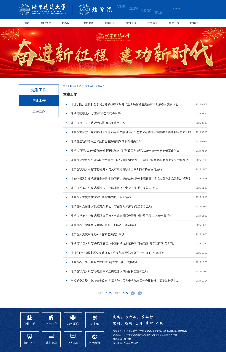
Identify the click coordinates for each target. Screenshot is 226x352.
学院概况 (46, 23)
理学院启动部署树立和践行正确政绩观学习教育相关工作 (106, 141)
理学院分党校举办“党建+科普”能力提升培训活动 (101, 197)
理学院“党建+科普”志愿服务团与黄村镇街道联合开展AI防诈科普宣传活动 (116, 169)
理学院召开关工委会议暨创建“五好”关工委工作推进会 (104, 262)
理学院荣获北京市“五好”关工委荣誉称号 (96, 113)
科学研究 (110, 23)
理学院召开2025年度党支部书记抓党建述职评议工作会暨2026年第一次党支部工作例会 (125, 150)
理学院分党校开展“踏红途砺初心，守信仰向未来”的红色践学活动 (111, 206)
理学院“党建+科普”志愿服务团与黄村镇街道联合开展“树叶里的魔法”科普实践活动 (121, 215)
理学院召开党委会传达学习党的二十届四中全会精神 (103, 225)
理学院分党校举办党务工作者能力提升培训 (97, 234)
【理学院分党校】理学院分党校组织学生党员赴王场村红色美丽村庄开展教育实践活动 (124, 104)
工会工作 (38, 111)
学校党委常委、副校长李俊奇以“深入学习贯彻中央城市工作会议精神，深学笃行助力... (125, 280)
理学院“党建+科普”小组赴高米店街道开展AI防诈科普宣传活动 (109, 271)
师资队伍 (67, 23)
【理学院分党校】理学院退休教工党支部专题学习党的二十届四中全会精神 (117, 252)
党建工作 (39, 101)
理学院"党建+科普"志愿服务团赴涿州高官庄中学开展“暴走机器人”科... (114, 187)
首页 (27, 23)
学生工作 (174, 23)
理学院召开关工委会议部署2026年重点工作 (98, 122)
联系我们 (195, 23)
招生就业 (153, 23)
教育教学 (88, 23)
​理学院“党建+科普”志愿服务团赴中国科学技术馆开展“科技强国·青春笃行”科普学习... (123, 243)
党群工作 (131, 23)
